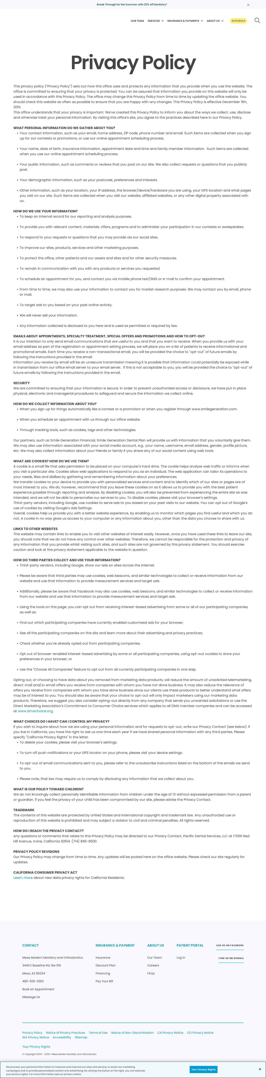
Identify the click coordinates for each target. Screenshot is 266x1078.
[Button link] (238, 21)
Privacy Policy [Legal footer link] (32, 1033)
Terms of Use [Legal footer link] (98, 1033)
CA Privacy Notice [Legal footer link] (170, 1033)
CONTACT (30, 945)
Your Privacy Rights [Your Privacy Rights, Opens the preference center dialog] (204, 1069)
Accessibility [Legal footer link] (62, 1038)
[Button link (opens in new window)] (230, 946)
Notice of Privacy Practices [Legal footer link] (65, 1033)
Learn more (23, 877)
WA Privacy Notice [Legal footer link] (35, 1038)
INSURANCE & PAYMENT (115, 945)
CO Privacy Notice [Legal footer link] (200, 1033)
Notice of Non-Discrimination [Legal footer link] (132, 1033)
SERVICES (154, 21)
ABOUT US (213, 21)
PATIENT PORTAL (190, 945)
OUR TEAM (137, 21)
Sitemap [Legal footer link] (81, 1038)
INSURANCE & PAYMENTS (183, 21)
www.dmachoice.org (35, 711)
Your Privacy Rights (36, 1047)
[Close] (260, 1069)
